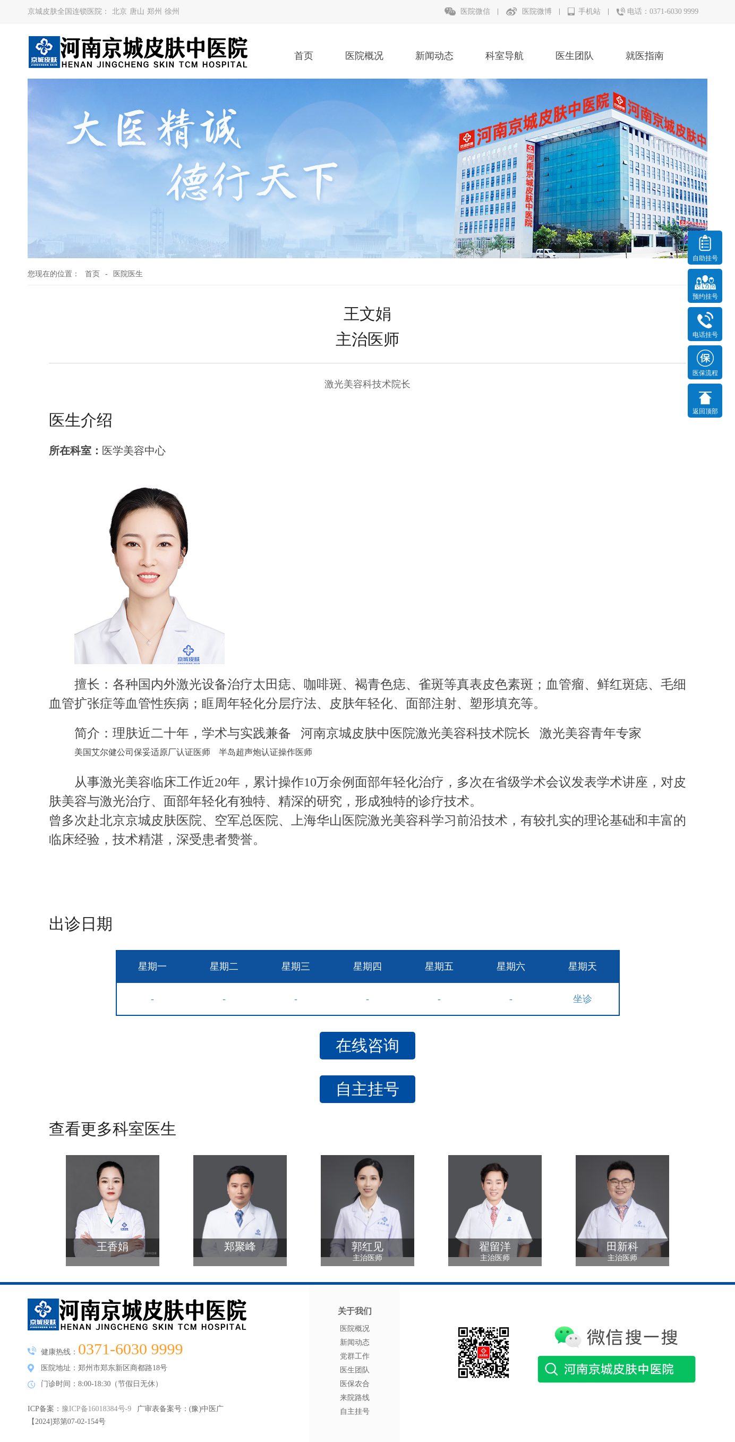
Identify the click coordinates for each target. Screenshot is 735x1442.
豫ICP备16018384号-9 (96, 1409)
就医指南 (645, 55)
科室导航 (504, 55)
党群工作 (355, 1356)
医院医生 (128, 274)
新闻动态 (434, 55)
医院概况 (364, 55)
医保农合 (355, 1384)
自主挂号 (367, 1089)
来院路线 (355, 1398)
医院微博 (537, 11)
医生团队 (574, 55)
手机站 (589, 11)
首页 (303, 55)
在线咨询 (367, 1045)
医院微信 (475, 11)
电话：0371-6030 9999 (662, 11)
